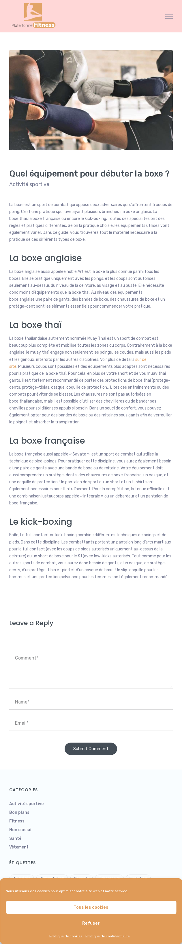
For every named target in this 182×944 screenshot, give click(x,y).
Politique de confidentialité (107, 936)
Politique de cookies (65, 936)
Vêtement (19, 847)
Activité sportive (29, 184)
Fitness (17, 821)
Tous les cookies (91, 907)
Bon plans (19, 812)
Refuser (91, 923)
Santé (15, 838)
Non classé (20, 829)
